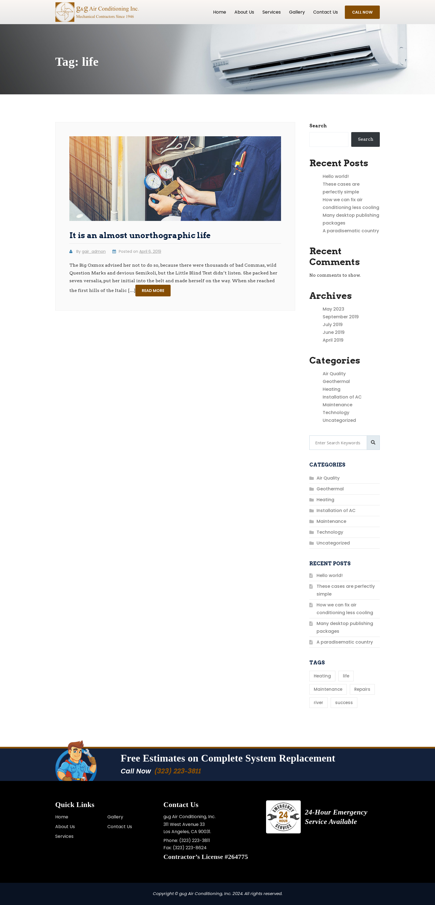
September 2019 (341, 317)
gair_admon (94, 251)
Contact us (325, 12)
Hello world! (336, 176)
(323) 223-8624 (190, 848)
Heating (331, 389)
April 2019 (333, 340)
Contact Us (119, 826)
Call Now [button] (362, 12)
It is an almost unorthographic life (140, 235)
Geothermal (336, 381)
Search (318, 125)
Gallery (297, 12)
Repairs (362, 689)
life (346, 676)
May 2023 (333, 309)
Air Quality (334, 373)
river (318, 702)
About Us (244, 12)
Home (219, 12)
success (344, 702)
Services (271, 12)
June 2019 (334, 332)
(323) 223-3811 (177, 771)
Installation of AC (342, 397)
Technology (336, 412)
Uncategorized (339, 420)
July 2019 (333, 324)
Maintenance (337, 405)
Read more (153, 290)
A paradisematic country (351, 231)
